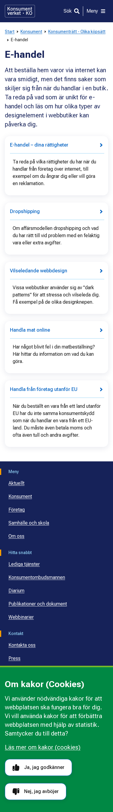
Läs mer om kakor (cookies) (42, 747)
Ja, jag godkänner (38, 767)
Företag (16, 510)
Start (9, 31)
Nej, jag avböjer (35, 791)
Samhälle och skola (28, 523)
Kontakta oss (22, 645)
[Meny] (96, 11)
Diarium (16, 591)
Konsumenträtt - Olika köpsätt (76, 31)
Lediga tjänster (24, 564)
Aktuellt (16, 483)
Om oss (16, 536)
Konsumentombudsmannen (36, 577)
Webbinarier (21, 617)
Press (14, 658)
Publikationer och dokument (37, 604)
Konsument (31, 31)
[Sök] (71, 11)
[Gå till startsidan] (20, 11)
